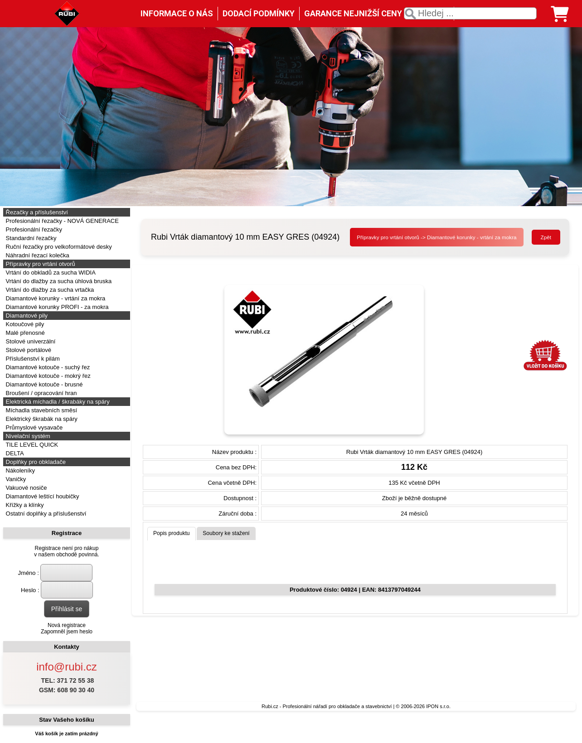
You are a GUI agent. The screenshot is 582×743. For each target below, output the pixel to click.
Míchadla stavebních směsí (40, 410)
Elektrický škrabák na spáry (41, 418)
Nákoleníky (19, 470)
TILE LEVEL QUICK (31, 444)
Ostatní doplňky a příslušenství (45, 513)
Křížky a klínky (24, 505)
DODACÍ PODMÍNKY (259, 13)
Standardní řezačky (30, 238)
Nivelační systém (27, 436)
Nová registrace (67, 625)
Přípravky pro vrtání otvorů (39, 264)
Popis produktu (171, 533)
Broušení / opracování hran (40, 393)
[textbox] (470, 13)
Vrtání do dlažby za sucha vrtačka (49, 289)
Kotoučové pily (24, 324)
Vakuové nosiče (25, 487)
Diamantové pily (26, 315)
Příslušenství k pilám (32, 358)
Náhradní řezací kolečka (36, 255)
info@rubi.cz (66, 667)
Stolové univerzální (29, 341)
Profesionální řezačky (33, 229)
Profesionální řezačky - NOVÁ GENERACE (61, 220)
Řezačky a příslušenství (36, 212)
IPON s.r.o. (438, 706)
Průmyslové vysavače (33, 427)
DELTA (14, 453)
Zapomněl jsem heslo (66, 631)
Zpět (546, 237)
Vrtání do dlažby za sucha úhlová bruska (58, 281)
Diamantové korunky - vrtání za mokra (54, 298)
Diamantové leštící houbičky (41, 496)
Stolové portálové (27, 350)
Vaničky (15, 479)
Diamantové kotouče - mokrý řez (47, 375)
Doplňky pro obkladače (35, 461)
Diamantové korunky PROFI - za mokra (56, 307)
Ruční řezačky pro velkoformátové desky (58, 246)
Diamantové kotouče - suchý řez (47, 367)
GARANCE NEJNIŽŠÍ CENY (353, 13)
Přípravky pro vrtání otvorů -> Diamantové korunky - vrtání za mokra (436, 237)
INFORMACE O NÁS (177, 13)
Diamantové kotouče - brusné (43, 384)
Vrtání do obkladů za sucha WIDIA (50, 272)
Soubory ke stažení (226, 533)
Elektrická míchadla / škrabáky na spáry (57, 401)
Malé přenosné (24, 332)
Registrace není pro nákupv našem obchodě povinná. (66, 551)
